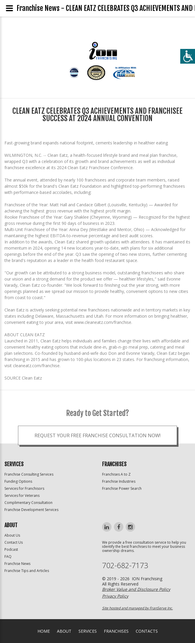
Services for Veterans (22, 495)
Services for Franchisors (24, 488)
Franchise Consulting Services (28, 474)
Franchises (116, 631)
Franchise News (17, 563)
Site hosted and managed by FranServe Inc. (137, 608)
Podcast (11, 549)
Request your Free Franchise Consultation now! (97, 443)
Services (87, 631)
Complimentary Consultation (28, 502)
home (43, 631)
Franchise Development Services (31, 509)
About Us (12, 535)
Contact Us (13, 542)
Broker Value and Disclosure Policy (136, 589)
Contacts (147, 631)
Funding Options (18, 481)
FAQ (8, 556)
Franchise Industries (118, 481)
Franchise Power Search (122, 488)
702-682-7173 (125, 565)
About (64, 631)
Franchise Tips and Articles (26, 570)
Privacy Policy (115, 596)
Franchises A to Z (116, 474)
